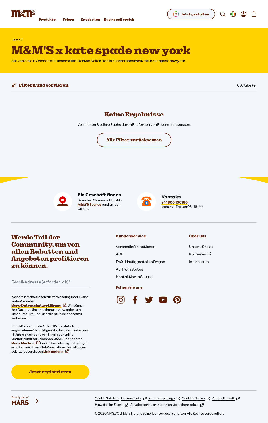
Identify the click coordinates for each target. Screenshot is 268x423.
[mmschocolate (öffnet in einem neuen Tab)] (120, 299)
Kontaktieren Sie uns (134, 277)
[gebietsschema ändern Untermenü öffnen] (233, 14)
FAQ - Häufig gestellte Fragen (140, 261)
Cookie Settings (107, 398)
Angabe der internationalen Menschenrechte (167, 405)
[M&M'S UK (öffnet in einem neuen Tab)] (134, 299)
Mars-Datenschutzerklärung (38, 305)
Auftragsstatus (129, 269)
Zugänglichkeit (226, 398)
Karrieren (200, 254)
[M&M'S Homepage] (23, 14)
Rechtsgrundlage (164, 398)
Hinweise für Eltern (111, 405)
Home (16, 40)
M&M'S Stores (89, 204)
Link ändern (56, 351)
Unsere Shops (201, 246)
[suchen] (222, 14)
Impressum (199, 261)
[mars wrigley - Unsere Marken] (25, 401)
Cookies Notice (196, 398)
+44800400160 (174, 202)
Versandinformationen (135, 246)
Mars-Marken (25, 343)
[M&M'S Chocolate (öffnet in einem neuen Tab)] (177, 299)
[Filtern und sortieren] (39, 85)
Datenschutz (134, 398)
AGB (120, 254)
